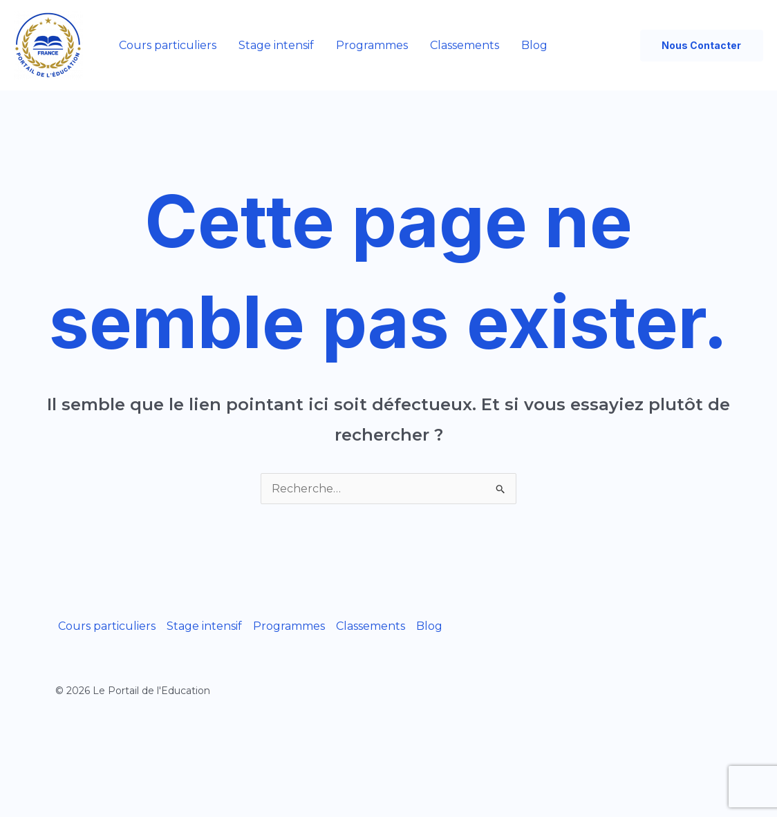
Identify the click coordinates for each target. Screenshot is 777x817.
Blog (534, 45)
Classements (464, 45)
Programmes (372, 45)
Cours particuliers (167, 45)
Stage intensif (276, 45)
